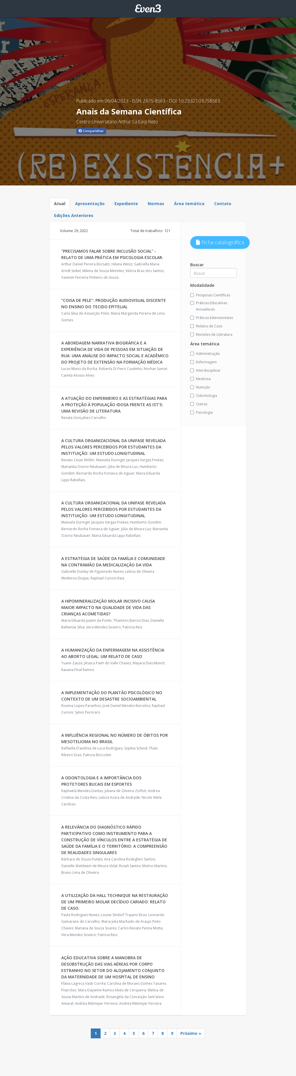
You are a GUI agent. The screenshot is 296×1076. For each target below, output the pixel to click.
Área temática (189, 203)
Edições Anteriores (73, 215)
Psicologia (201, 412)
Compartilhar (91, 131)
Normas (156, 203)
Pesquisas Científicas (210, 295)
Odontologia (203, 395)
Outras (198, 404)
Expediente (126, 203)
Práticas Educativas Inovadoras (208, 306)
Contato (222, 203)
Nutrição (200, 387)
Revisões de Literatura (211, 334)
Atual (59, 203)
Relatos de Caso (206, 326)
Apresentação (90, 203)
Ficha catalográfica (220, 242)
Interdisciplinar (205, 370)
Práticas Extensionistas (211, 317)
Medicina (200, 378)
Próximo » (190, 1033)
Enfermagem (203, 362)
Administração (205, 353)
